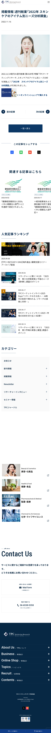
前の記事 (11, 111)
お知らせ (7, 360)
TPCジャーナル (4, 194)
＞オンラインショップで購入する (33, 95)
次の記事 (40, 111)
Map (32, 699)
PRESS (9, 194)
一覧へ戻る (25, 128)
